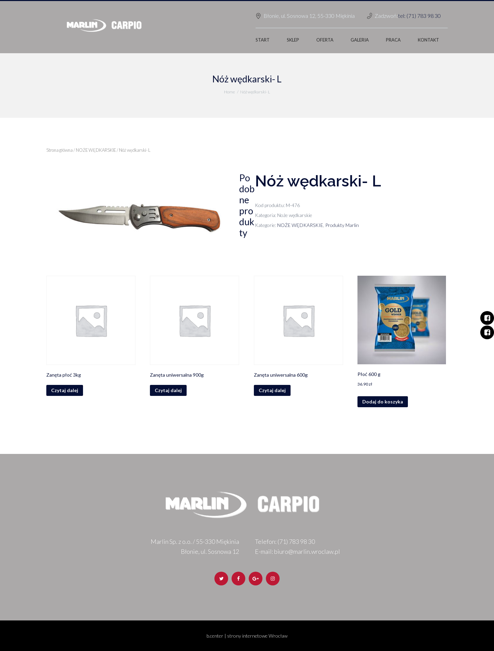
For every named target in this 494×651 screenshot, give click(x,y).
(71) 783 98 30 (296, 541)
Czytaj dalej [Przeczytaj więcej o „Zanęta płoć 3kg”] (64, 390)
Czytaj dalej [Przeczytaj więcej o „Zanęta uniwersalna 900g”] (168, 390)
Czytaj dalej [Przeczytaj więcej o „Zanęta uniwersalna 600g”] (272, 390)
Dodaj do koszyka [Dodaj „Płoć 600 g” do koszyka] (382, 401)
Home (229, 91)
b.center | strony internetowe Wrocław (247, 636)
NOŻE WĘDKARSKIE (96, 150)
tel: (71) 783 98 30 (419, 15)
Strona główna (59, 150)
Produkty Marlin (342, 225)
